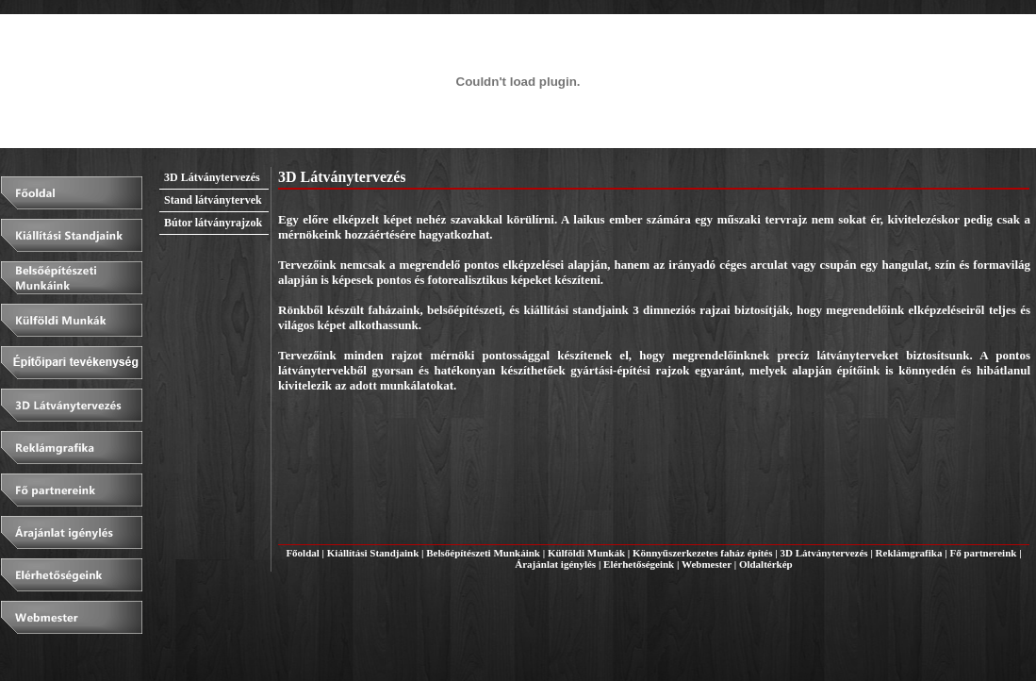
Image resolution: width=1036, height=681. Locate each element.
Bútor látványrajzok (213, 222)
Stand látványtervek (213, 200)
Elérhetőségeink (638, 564)
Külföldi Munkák (586, 552)
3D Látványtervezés (823, 552)
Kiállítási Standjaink (373, 552)
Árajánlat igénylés (555, 564)
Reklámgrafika (909, 552)
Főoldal (302, 552)
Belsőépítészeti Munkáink (483, 552)
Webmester (707, 564)
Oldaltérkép (766, 564)
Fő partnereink (982, 552)
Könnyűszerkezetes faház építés (702, 552)
